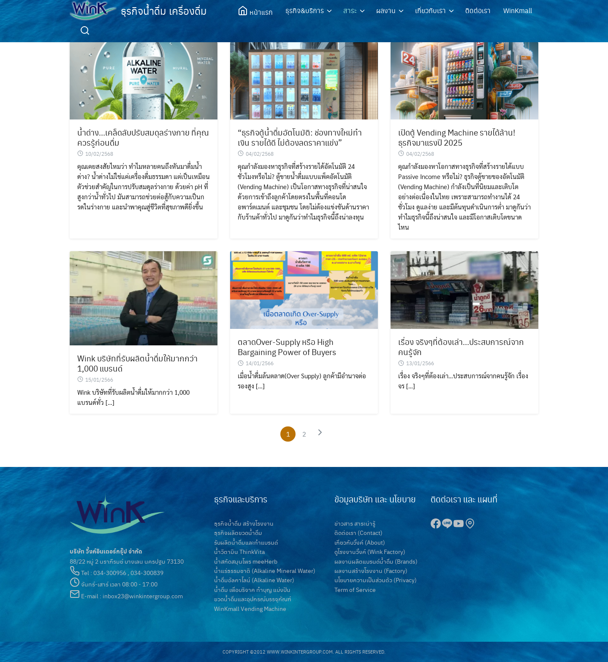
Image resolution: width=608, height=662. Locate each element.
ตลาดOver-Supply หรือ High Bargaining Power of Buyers (287, 346)
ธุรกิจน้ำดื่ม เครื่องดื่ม (164, 10)
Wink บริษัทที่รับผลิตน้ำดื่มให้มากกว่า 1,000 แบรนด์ (137, 363)
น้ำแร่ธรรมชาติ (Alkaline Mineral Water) (264, 570)
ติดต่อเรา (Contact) (358, 532)
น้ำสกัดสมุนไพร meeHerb (245, 561)
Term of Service (355, 589)
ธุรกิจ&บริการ (304, 10)
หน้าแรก (255, 11)
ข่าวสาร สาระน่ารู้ (354, 523)
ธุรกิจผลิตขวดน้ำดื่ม (238, 532)
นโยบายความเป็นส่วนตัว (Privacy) (375, 579)
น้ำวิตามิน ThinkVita (239, 551)
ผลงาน (386, 10)
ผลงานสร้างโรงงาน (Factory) (370, 570)
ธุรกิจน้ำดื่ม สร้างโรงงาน (244, 523)
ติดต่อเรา (478, 10)
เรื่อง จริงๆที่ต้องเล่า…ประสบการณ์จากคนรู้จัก (461, 346)
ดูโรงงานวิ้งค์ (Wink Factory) (369, 551)
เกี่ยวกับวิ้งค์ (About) (359, 542)
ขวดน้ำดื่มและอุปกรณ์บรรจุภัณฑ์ (252, 598)
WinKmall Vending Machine (250, 608)
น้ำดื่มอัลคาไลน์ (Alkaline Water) (254, 579)
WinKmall (517, 10)
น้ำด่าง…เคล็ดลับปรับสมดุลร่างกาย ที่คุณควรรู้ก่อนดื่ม (143, 137)
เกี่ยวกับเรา (430, 10)
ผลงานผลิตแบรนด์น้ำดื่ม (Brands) (376, 561)
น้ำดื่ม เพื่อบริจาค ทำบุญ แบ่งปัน (252, 589)
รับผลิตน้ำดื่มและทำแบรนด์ (246, 542)
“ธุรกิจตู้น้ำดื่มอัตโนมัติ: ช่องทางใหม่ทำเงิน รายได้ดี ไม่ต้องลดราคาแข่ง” (300, 137)
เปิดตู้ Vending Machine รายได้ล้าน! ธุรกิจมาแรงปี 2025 (456, 137)
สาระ (350, 10)
